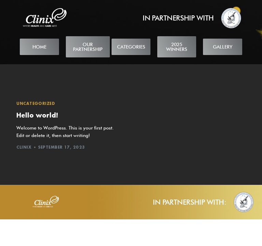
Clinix (23, 147)
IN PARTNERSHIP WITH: (189, 202)
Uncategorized (35, 103)
